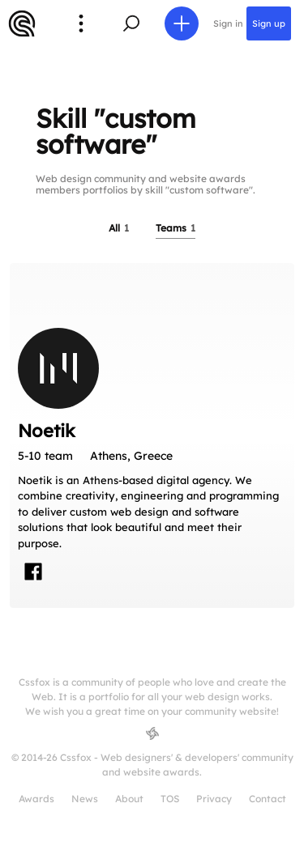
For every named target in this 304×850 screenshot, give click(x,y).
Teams (175, 228)
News (84, 799)
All (119, 228)
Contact (267, 799)
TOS (170, 799)
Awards (36, 799)
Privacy (214, 799)
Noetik (46, 430)
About (129, 799)
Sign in (228, 23)
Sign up (268, 23)
